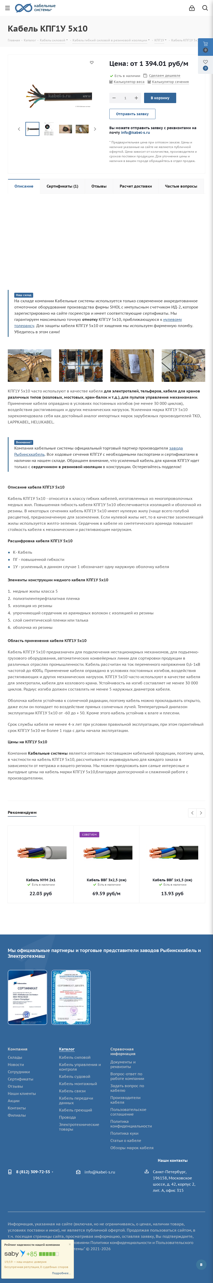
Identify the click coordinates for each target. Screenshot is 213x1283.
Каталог (67, 1049)
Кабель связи (72, 1090)
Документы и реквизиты (123, 1064)
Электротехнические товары (79, 1127)
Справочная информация (123, 1051)
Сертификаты (20, 1079)
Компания (17, 1049)
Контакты (17, 1108)
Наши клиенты (22, 1093)
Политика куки (124, 1133)
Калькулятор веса (129, 82)
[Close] (70, 1245)
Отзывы (15, 1086)
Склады (15, 1057)
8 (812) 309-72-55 (33, 1171)
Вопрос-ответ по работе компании (127, 1076)
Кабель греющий (75, 1110)
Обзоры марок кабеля (132, 1147)
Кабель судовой (74, 1076)
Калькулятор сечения (170, 82)
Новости (16, 1064)
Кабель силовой (74, 1057)
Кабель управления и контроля (80, 1067)
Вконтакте (201, 1264)
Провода (67, 1117)
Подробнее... (61, 1273)
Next (95, 129)
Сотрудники (19, 1071)
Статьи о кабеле (125, 1140)
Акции (13, 1100)
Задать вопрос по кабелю (127, 1088)
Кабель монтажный (78, 1083)
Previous (19, 129)
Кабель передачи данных (76, 1100)
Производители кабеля (125, 1100)
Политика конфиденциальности (131, 1124)
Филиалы (17, 1115)
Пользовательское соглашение (128, 1112)
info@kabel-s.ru (135, 132)
